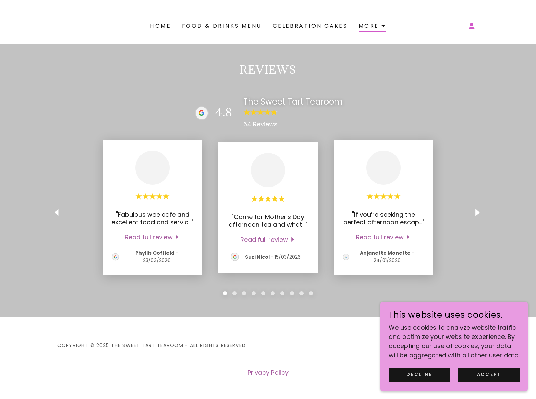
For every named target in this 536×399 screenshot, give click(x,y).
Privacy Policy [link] (268, 372)
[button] (372, 27)
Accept (492, 374)
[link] (152, 237)
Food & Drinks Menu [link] (222, 26)
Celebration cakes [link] (310, 26)
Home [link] (160, 26)
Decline (427, 374)
